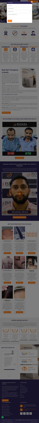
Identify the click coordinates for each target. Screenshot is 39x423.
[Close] (32, 2)
